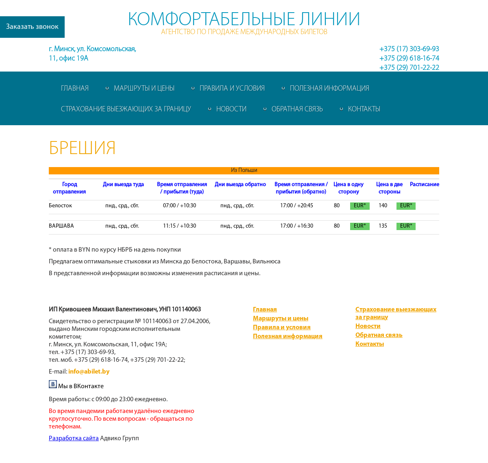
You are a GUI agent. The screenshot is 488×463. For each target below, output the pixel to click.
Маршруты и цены (144, 89)
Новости (231, 109)
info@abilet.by (88, 372)
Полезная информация (329, 89)
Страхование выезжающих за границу (126, 109)
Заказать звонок (32, 27)
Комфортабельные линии (244, 20)
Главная (75, 89)
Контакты (364, 109)
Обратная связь (297, 109)
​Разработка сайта (74, 438)
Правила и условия (232, 89)
